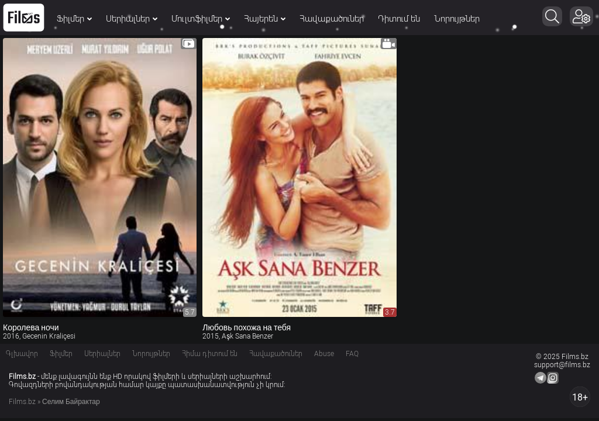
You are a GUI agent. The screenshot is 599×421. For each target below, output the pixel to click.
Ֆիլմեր (74, 18)
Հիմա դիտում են (209, 354)
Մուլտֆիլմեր (200, 18)
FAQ (352, 354)
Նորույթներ (457, 18)
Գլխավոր (22, 354)
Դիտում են (399, 18)
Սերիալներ (131, 18)
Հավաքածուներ (332, 18)
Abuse (324, 354)
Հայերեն (264, 18)
